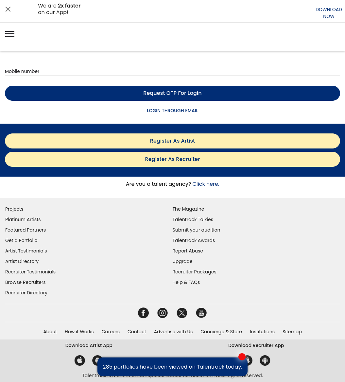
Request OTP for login (172, 93)
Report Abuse (188, 250)
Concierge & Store (221, 331)
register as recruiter (172, 159)
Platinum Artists (23, 219)
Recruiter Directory (26, 292)
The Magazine (188, 209)
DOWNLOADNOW (329, 13)
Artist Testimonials (26, 250)
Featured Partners (25, 230)
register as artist (172, 141)
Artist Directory (22, 261)
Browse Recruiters (25, 282)
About (50, 331)
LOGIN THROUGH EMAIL (172, 110)
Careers (111, 331)
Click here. (205, 184)
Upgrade (183, 261)
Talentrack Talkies (193, 219)
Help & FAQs (186, 282)
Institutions (262, 331)
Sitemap (292, 331)
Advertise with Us (173, 331)
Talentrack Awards (194, 240)
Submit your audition (196, 230)
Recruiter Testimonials (30, 271)
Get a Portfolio (21, 240)
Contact (137, 331)
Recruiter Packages (194, 271)
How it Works (79, 331)
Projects (14, 209)
